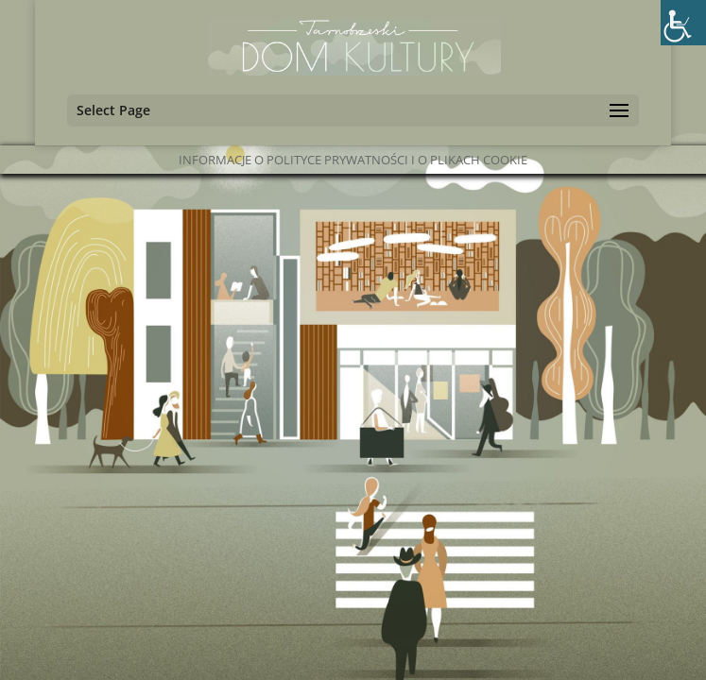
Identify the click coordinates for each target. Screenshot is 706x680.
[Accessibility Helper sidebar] (683, 22)
